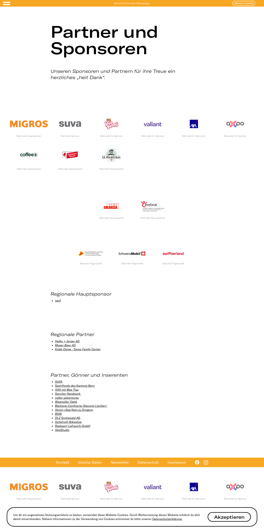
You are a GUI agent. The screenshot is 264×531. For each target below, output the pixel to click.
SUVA (59, 381)
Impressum (177, 462)
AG (77, 341)
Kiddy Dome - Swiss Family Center (78, 349)
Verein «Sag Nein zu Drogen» (74, 410)
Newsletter (120, 462)
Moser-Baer (63, 345)
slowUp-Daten (90, 462)
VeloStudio (62, 430)
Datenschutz (148, 462)
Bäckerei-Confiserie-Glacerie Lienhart (81, 406)
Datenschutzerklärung (167, 519)
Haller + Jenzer (65, 341)
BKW (58, 414)
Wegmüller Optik (66, 402)
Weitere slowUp (243, 3)
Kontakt (62, 462)
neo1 (58, 300)
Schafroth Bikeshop (68, 422)
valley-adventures (67, 398)
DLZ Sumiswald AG (67, 418)
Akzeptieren (229, 517)
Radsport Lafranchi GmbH (72, 426)
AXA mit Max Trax (67, 390)
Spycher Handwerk (68, 394)
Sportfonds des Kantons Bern (75, 385)
